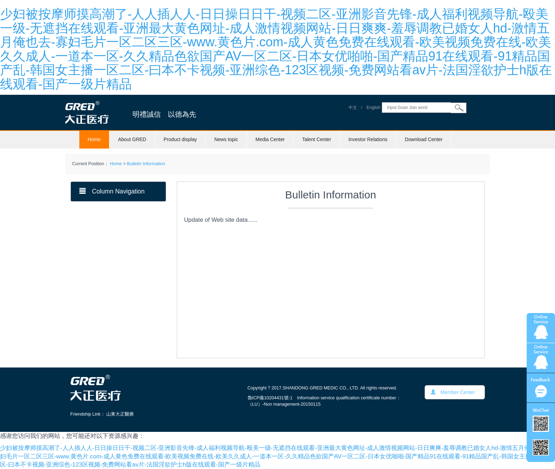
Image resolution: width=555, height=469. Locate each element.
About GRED (132, 139)
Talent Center (316, 139)
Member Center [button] (453, 392)
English (373, 107)
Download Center (423, 139)
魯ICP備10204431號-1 (270, 397)
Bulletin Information (146, 163)
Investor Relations (368, 139)
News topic (226, 139)
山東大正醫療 (120, 414)
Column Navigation (112, 191)
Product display (180, 139)
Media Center (270, 139)
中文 (353, 107)
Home (94, 139)
